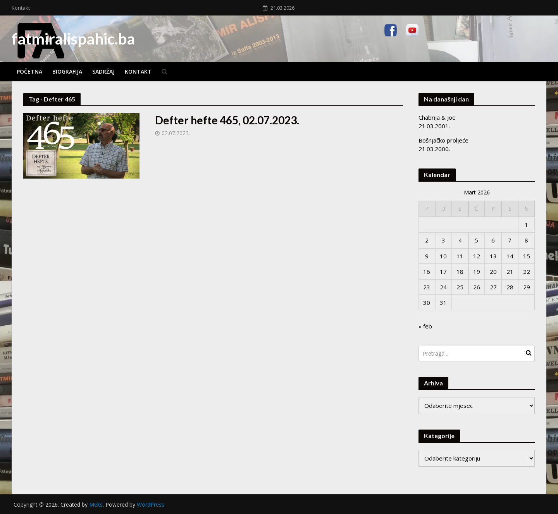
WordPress (150, 504)
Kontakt (21, 7)
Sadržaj (103, 71)
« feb (425, 326)
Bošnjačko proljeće (443, 140)
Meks (96, 504)
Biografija (67, 71)
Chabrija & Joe (437, 117)
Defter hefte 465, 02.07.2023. (227, 120)
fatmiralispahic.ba (73, 38)
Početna (29, 71)
